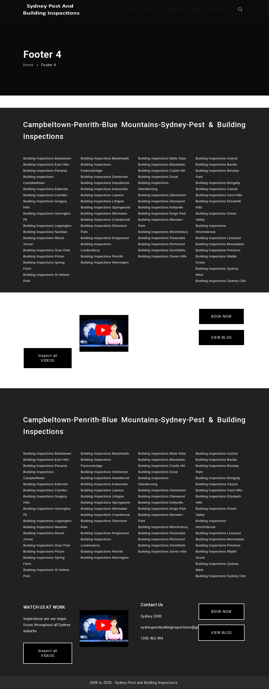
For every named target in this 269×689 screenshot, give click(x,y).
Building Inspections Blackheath (105, 158)
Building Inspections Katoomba (104, 189)
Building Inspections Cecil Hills (219, 195)
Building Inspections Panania (45, 170)
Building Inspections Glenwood (161, 201)
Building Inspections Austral (216, 158)
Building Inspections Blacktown (161, 164)
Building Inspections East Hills (46, 164)
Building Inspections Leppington (47, 226)
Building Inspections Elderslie (45, 189)
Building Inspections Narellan (45, 232)
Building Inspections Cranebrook (105, 219)
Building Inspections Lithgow (102, 201)
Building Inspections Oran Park (46, 250)
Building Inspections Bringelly (218, 183)
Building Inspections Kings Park (162, 213)
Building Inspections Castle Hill (161, 170)
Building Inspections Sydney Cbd (221, 281)
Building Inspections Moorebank (220, 244)
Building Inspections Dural (158, 177)
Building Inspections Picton (43, 256)
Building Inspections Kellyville (160, 207)
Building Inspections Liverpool (218, 238)
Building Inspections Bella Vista (162, 158)
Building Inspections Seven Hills (162, 256)
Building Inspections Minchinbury (163, 232)
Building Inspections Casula (217, 189)
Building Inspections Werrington (105, 262)
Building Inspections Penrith (102, 256)
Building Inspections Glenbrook (104, 177)
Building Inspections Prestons (218, 250)
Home (28, 65)
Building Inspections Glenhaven (162, 195)
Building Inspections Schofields (161, 250)
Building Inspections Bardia (216, 164)
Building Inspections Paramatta (161, 238)
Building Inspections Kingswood (105, 238)
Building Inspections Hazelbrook (105, 183)
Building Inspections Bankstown (47, 158)
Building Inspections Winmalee (104, 213)
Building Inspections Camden (45, 195)
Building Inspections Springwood (105, 207)
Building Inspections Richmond (161, 244)
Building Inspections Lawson (102, 195)
